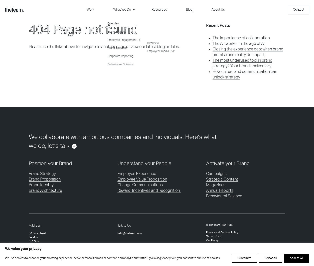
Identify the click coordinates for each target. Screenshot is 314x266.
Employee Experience (136, 174)
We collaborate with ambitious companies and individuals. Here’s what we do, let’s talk (123, 142)
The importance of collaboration (241, 38)
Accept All (296, 258)
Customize (244, 258)
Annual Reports (219, 191)
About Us (218, 9)
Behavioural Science (224, 196)
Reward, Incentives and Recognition (149, 191)
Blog (189, 9)
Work (90, 9)
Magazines (215, 185)
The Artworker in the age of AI (239, 44)
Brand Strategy (42, 174)
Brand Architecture (45, 191)
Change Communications (140, 185)
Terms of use (213, 236)
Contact (298, 9)
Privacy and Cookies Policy (222, 232)
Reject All (271, 258)
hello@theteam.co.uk (129, 233)
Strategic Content (222, 179)
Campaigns (216, 174)
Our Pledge (212, 240)
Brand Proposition (45, 179)
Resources (159, 9)
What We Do (124, 9)
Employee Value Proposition (142, 179)
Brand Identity (41, 185)
